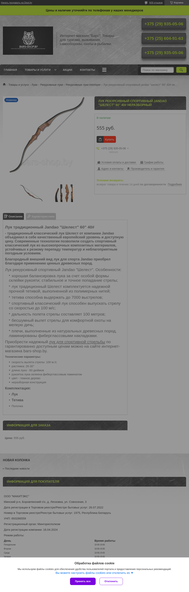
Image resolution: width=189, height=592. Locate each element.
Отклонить (111, 581)
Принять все (83, 581)
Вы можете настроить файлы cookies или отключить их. (93, 572)
